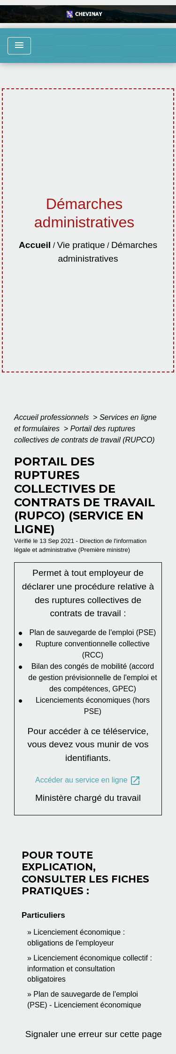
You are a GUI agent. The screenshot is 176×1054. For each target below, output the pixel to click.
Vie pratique (81, 245)
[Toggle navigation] (19, 45)
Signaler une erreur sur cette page (93, 1034)
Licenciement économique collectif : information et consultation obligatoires (89, 968)
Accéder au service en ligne (88, 780)
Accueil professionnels (52, 417)
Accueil (35, 245)
